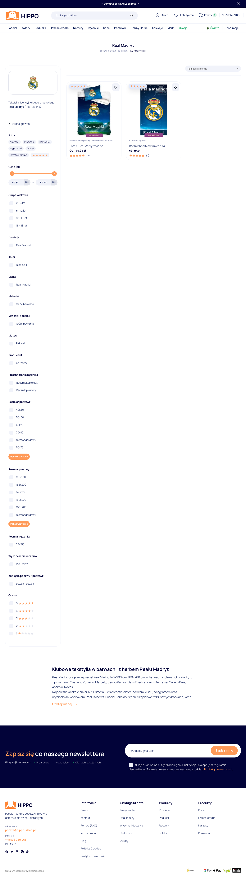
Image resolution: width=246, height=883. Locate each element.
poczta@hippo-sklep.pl (20, 830)
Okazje (183, 28)
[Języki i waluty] (231, 15)
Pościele (164, 810)
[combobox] (213, 69)
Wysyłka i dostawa (131, 825)
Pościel (12, 28)
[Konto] (161, 15)
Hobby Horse (139, 28)
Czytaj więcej (62, 704)
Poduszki (41, 28)
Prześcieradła (60, 28)
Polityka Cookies (91, 848)
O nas (84, 810)
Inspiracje (232, 28)
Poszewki (120, 28)
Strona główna (108, 51)
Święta (212, 28)
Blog (83, 841)
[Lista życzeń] (183, 15)
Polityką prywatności (218, 769)
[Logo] (22, 15)
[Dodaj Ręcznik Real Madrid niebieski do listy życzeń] (175, 87)
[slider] (12, 173)
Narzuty (78, 28)
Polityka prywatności (93, 856)
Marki (170, 28)
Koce (106, 28)
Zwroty (124, 841)
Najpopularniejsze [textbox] (197, 68)
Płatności (126, 833)
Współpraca (88, 833)
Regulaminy (127, 818)
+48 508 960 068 (15, 839)
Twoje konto (127, 810)
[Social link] (6, 852)
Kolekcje (157, 28)
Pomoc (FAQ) (89, 825)
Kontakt (85, 818)
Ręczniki (93, 28)
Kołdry (26, 28)
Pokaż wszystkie (19, 456)
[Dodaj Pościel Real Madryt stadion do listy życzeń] (116, 87)
